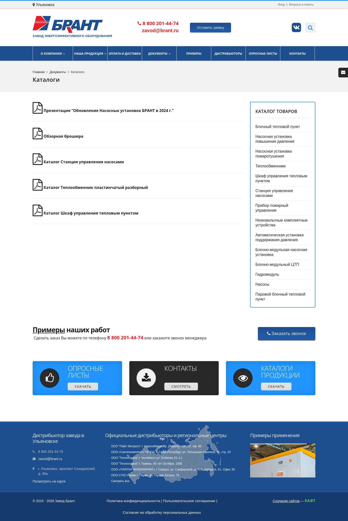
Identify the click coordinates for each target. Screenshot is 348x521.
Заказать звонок (286, 333)
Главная (38, 72)
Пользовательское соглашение (189, 501)
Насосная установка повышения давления (274, 138)
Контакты (297, 53)
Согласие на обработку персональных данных (162, 512)
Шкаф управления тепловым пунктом (281, 178)
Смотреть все (120, 481)
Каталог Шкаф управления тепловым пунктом (85, 213)
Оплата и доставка (125, 53)
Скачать (83, 386)
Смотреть (181, 386)
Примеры (194, 53)
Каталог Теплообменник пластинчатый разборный (90, 187)
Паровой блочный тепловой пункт (280, 296)
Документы (159, 53)
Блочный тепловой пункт (277, 127)
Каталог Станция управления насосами (78, 161)
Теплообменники (270, 166)
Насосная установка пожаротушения (273, 153)
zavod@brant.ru (50, 459)
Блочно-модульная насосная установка (281, 252)
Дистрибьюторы (228, 53)
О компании (53, 53)
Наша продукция (90, 53)
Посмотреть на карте (49, 481)
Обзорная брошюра (58, 136)
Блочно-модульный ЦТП (277, 264)
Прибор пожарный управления (271, 207)
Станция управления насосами (274, 193)
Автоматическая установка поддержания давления (279, 237)
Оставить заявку (210, 27)
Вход (281, 4)
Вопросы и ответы (301, 4)
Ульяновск (43, 5)
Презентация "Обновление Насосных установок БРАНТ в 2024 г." (103, 110)
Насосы (262, 284)
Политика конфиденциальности (133, 501)
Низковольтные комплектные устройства (281, 222)
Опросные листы (263, 53)
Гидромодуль (267, 274)
